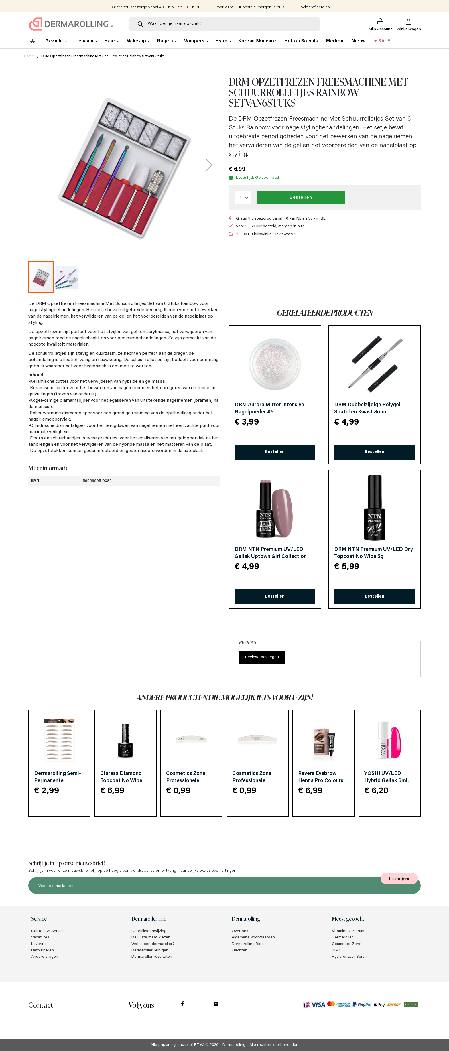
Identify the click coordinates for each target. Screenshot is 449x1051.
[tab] (247, 641)
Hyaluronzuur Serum (350, 957)
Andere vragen (44, 957)
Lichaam (84, 41)
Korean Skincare (257, 41)
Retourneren (42, 951)
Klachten (239, 951)
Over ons (240, 931)
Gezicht (55, 41)
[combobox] (224, 24)
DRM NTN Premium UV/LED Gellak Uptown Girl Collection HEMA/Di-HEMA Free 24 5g (271, 557)
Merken (334, 41)
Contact (40, 1004)
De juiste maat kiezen (150, 938)
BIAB (336, 951)
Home (29, 56)
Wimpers (195, 41)
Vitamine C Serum (348, 931)
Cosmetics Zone (346, 944)
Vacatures (40, 938)
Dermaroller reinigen (149, 951)
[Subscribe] (399, 878)
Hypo (222, 41)
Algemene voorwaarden (253, 938)
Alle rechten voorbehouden (273, 1045)
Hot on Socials (301, 41)
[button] (208, 165)
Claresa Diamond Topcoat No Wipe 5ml (121, 781)
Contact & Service (48, 931)
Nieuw (359, 41)
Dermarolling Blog (248, 944)
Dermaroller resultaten (151, 957)
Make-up (136, 41)
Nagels (166, 41)
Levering (39, 944)
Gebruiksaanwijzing (148, 931)
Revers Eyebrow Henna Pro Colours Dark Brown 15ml (320, 781)
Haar (111, 41)
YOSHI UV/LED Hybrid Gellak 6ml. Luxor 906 (386, 781)
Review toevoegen (262, 657)
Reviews (247, 642)
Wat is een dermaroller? (152, 944)
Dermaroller (342, 938)
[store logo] (74, 24)
